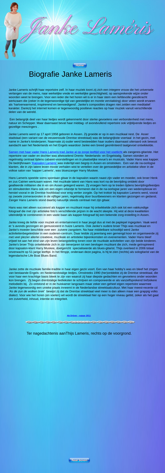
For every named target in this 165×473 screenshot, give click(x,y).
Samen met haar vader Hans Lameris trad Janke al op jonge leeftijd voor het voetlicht (66, 152)
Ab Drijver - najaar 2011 (79, 315)
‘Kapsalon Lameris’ (44, 163)
